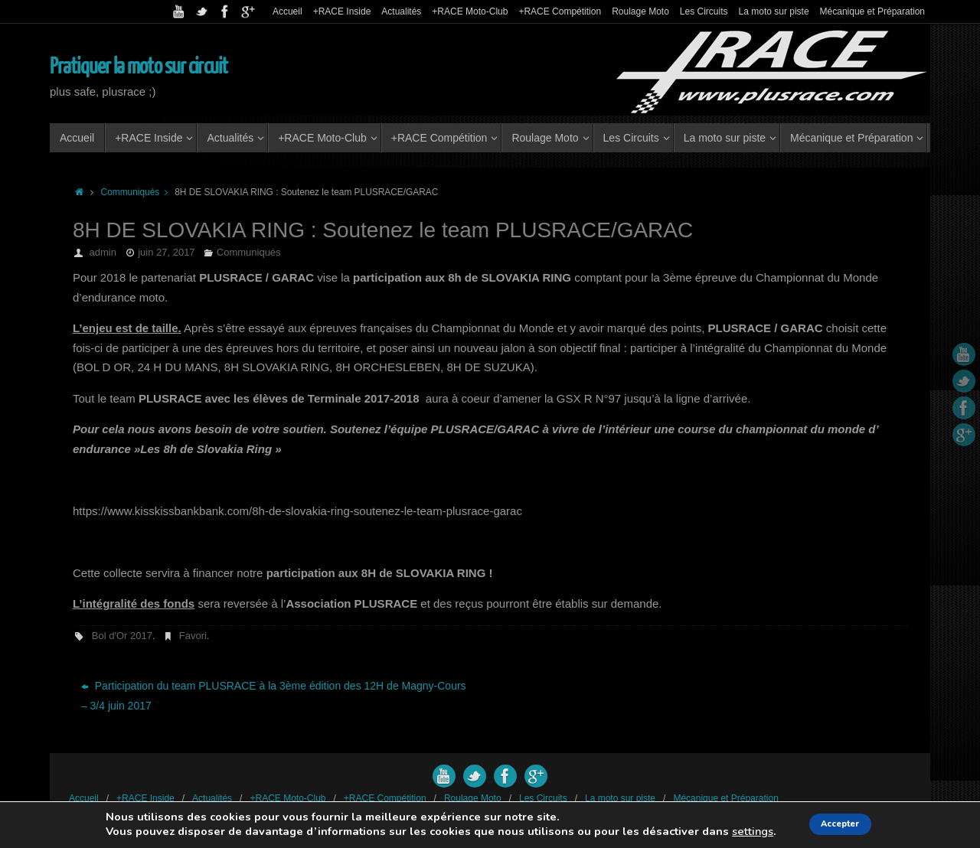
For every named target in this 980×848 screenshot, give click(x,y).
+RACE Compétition (559, 11)
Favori (193, 635)
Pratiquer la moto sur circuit (138, 66)
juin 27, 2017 (166, 252)
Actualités (401, 11)
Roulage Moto (640, 11)
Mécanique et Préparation (872, 11)
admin (103, 252)
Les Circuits (704, 11)
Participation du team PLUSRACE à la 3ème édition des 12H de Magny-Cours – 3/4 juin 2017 (273, 696)
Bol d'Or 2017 (122, 635)
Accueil (287, 11)
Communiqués (138, 192)
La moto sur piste (774, 11)
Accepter (841, 824)
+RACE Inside (342, 11)
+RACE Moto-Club (470, 11)
